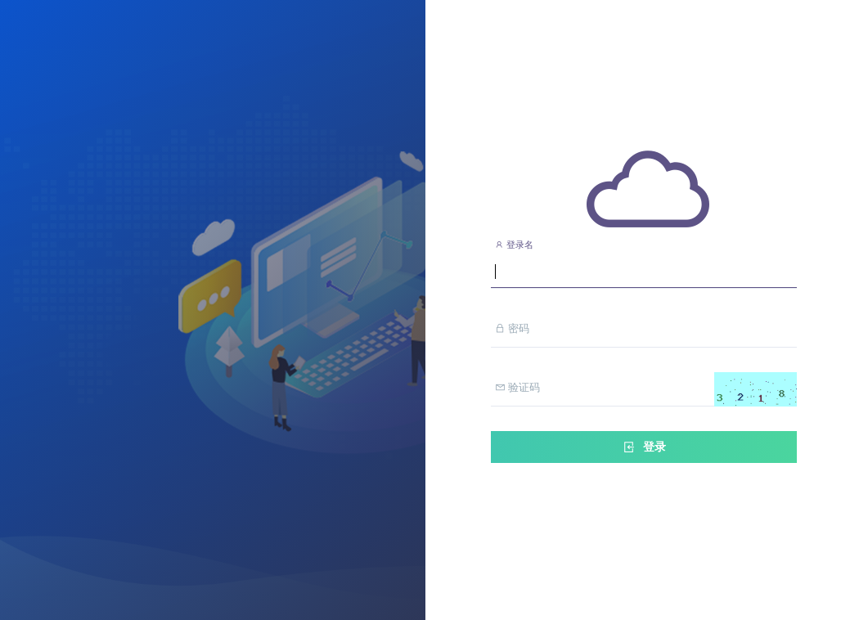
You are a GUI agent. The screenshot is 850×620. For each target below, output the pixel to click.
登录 (644, 447)
